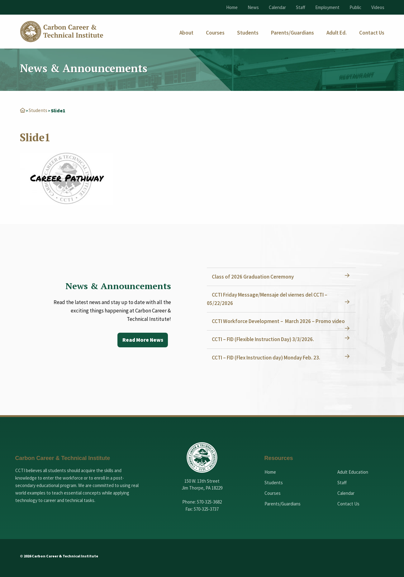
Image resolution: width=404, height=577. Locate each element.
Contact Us (348, 503)
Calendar (277, 7)
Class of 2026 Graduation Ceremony (254, 276)
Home (232, 7)
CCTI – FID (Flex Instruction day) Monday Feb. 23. (267, 357)
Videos (377, 7)
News (253, 7)
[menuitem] (186, 33)
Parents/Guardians (282, 503)
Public (355, 7)
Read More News (142, 339)
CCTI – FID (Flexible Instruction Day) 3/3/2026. (264, 338)
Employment (327, 7)
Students (38, 110)
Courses (272, 493)
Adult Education (352, 472)
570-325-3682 (209, 501)
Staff (300, 7)
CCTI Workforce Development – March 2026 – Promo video (279, 320)
